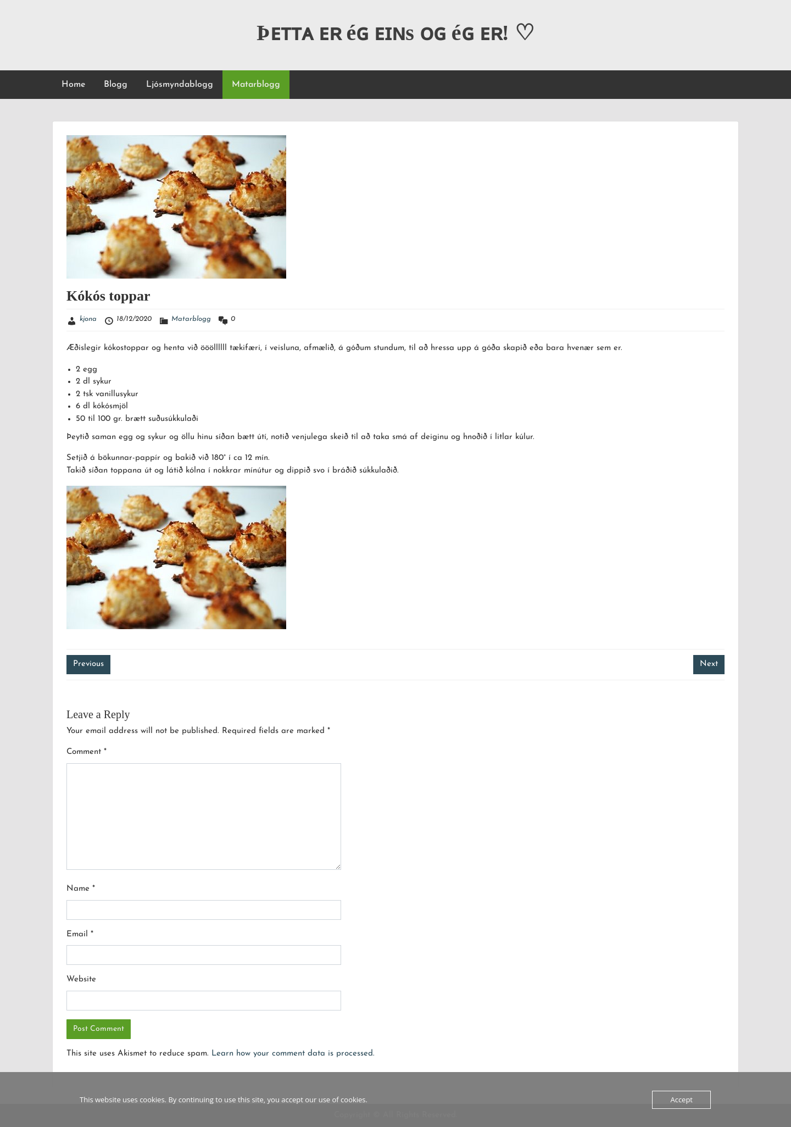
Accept (681, 1099)
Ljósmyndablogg (179, 84)
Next (709, 664)
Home (73, 84)
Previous (88, 664)
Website (81, 979)
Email (79, 934)
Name (80, 889)
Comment (86, 752)
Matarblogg (256, 84)
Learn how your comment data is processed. (293, 1054)
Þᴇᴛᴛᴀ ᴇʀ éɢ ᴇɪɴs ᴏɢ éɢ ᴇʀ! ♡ (395, 32)
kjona (88, 319)
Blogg (115, 84)
